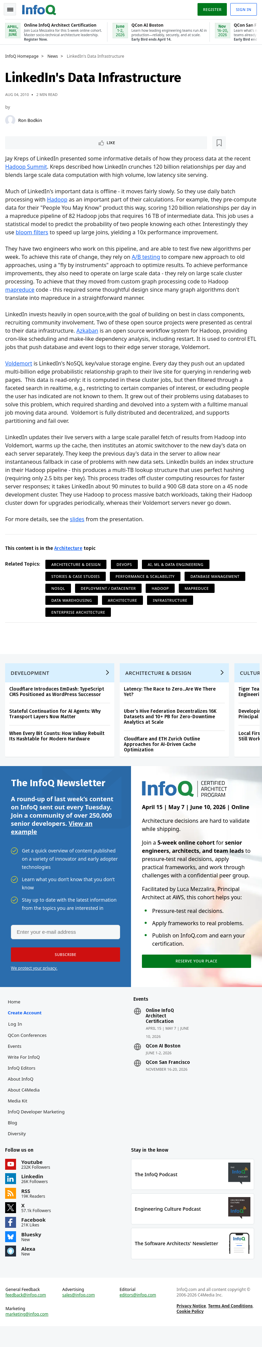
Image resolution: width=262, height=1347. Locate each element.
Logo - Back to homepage (41, 7)
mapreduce (21, 298)
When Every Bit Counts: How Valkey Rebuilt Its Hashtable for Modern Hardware (58, 747)
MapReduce (198, 596)
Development (31, 684)
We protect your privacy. (34, 982)
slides (79, 527)
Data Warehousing (73, 608)
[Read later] (47, 142)
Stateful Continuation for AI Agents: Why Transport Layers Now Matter (56, 725)
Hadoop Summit (28, 166)
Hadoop (58, 199)
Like (25, 141)
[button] (64, 968)
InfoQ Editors (23, 1084)
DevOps (125, 572)
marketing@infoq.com (28, 1333)
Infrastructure (172, 608)
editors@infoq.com (138, 1314)
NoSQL (60, 596)
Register (210, 8)
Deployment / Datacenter (110, 596)
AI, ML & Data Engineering (177, 572)
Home (15, 1017)
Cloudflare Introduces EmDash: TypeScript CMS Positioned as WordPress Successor (58, 703)
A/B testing (147, 265)
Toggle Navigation (13, 8)
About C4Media (25, 1105)
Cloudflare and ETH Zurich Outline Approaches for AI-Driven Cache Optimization (164, 755)
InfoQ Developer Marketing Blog (37, 1132)
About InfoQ (22, 1095)
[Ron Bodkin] (12, 119)
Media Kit (19, 1116)
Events (16, 1062)
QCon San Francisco (168, 1078)
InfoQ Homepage (23, 55)
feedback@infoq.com (27, 1314)
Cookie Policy (189, 1330)
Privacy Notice (190, 1325)
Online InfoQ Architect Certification (160, 1032)
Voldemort (20, 371)
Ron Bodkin (32, 119)
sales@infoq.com (79, 1314)
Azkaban (89, 339)
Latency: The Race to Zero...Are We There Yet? (171, 703)
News (54, 55)
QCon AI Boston (163, 1062)
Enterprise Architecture (80, 620)
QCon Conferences (28, 1051)
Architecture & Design (77, 572)
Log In (17, 1040)
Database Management (216, 584)
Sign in (242, 8)
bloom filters (80, 232)
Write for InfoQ (25, 1073)
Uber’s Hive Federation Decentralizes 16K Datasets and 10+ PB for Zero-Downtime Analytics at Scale (172, 728)
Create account (26, 1028)
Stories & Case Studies (77, 584)
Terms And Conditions (229, 1325)
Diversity (18, 1149)
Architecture (70, 556)
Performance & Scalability (146, 584)
